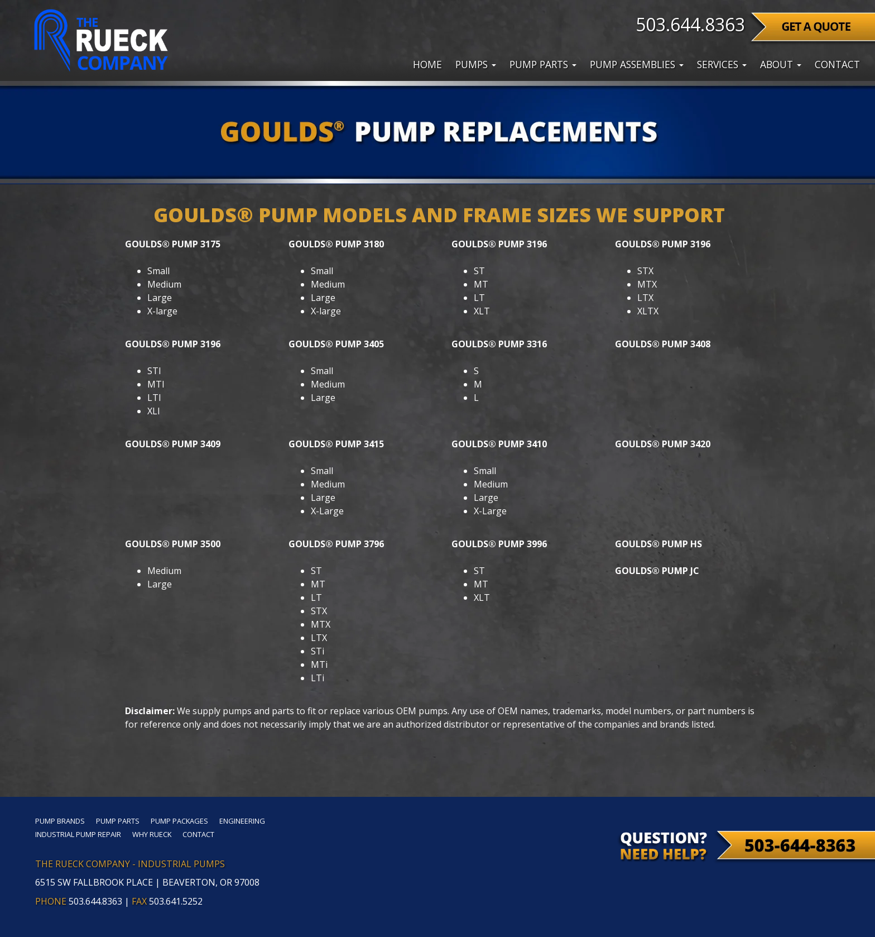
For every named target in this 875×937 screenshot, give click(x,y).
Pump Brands (60, 821)
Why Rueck (151, 834)
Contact (837, 64)
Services (722, 64)
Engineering (242, 821)
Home (427, 64)
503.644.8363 (690, 24)
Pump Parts (542, 64)
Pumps (475, 64)
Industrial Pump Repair (78, 834)
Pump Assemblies (637, 64)
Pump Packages (179, 821)
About (780, 64)
